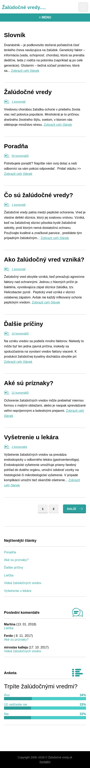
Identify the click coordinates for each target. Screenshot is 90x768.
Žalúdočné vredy (28, 92)
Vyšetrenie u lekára (31, 437)
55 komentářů (20, 155)
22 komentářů (20, 392)
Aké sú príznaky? (28, 383)
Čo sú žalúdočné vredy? (38, 195)
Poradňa (16, 146)
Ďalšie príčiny (23, 324)
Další (71, 508)
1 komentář (19, 101)
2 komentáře (19, 446)
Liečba (8, 575)
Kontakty (45, 761)
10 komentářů (20, 333)
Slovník (14, 35)
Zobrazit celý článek (25, 70)
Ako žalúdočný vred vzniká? (44, 259)
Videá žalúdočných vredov (22, 583)
